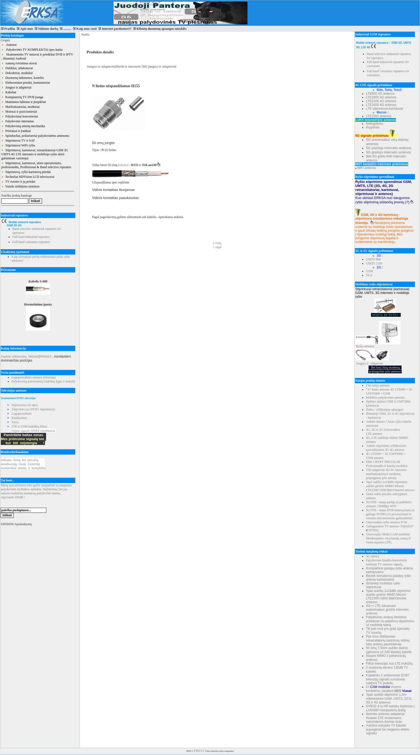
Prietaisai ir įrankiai (16, 131)
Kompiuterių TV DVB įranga (22, 97)
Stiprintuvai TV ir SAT (18, 140)
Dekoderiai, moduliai (17, 73)
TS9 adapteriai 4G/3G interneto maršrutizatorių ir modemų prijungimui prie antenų (386, 474)
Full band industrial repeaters (31, 237)
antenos (369, 346)
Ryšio (359, 346)
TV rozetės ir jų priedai (18, 181)
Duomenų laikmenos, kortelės (22, 78)
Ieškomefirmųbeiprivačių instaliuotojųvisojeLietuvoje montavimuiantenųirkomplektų (23, 464)
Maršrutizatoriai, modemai (20, 107)
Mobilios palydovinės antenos (385, 397)
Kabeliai (8, 92)
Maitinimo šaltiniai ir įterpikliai (23, 102)
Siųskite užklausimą (14, 356)
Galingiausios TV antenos (382, 526)
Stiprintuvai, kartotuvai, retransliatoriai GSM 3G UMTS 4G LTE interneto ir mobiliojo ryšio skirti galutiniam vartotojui (34, 154)
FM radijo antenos (377, 385)
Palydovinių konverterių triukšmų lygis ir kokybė (43, 381)
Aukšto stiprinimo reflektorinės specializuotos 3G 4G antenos (386, 448)
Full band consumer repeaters (31, 242)
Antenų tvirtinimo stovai (19, 63)
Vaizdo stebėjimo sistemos (20, 186)
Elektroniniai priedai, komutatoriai (25, 82)
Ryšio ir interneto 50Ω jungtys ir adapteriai (146, 66)
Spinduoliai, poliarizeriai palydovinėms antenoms (35, 136)
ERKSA (199, 751)
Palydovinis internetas (17, 121)
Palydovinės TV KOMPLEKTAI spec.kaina (32, 49)
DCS (369, 275)
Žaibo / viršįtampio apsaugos (384, 409)
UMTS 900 (373, 259)
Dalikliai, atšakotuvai (17, 68)
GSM (369, 271)
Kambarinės (19, 418)
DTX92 (373, 530)
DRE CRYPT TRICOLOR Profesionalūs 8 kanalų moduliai (386, 464)
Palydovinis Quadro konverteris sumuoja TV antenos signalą (386, 562)
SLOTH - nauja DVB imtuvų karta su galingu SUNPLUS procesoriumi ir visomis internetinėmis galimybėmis (390, 514)
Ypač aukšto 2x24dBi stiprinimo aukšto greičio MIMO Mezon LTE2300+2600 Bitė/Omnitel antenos (390, 486)
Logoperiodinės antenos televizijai (34, 377)
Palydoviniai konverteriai (19, 116)
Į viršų (217, 243)
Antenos (9, 45)
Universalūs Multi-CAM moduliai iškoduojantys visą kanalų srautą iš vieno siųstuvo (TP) (388, 538)
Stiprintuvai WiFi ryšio (18, 145)
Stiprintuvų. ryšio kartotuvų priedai (26, 172)
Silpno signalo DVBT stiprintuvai (33, 431)
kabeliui (123, 165)
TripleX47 (407, 526)
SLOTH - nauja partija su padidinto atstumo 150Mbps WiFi (388, 504)
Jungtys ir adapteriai (16, 87)
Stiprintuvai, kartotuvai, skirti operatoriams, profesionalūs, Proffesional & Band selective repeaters (36, 165)
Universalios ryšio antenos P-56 (386, 522)
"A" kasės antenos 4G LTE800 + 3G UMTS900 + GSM (389, 391)
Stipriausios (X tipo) (25, 405)
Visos (15, 422)
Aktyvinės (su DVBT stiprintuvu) (33, 409)
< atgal (217, 247)
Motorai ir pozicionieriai (19, 111)
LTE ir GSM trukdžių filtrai (29, 426)
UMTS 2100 (374, 263)
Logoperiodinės (22, 413)
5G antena (372, 556)
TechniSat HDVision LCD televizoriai (27, 177)
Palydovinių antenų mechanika (23, 126)
